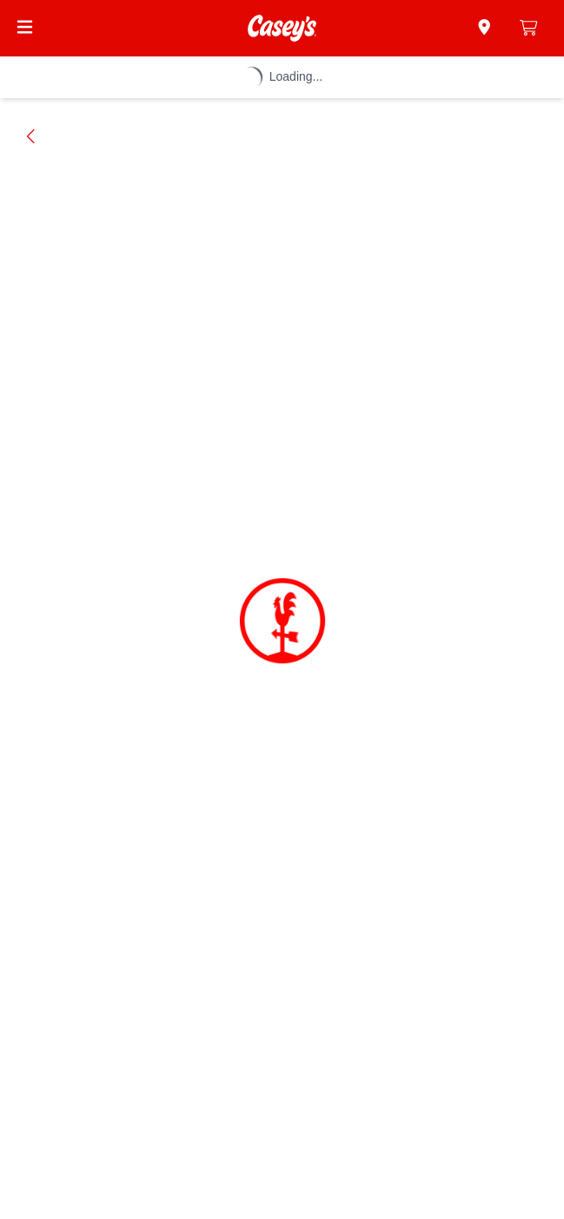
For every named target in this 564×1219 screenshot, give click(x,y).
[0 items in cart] (529, 28)
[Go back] (31, 136)
